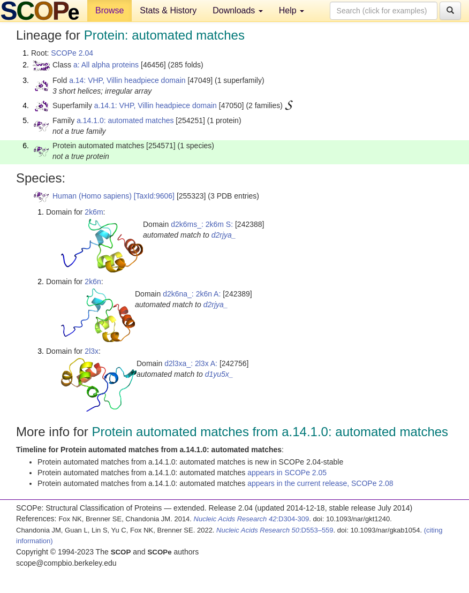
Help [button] (291, 10)
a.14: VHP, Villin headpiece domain (127, 80)
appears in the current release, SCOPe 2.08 (320, 483)
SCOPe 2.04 (72, 53)
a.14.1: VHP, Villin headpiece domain (155, 105)
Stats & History (168, 10)
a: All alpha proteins (106, 64)
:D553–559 (275, 530)
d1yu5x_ (219, 374)
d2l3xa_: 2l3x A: (190, 363)
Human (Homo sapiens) (92, 196)
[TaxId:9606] (154, 196)
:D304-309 (251, 519)
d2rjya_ (223, 235)
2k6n (93, 281)
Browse (109, 10)
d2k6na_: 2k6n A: (192, 294)
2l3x (92, 351)
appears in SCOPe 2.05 (287, 472)
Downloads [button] (238, 10)
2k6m (94, 212)
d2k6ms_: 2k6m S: (202, 224)
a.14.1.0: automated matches (125, 120)
